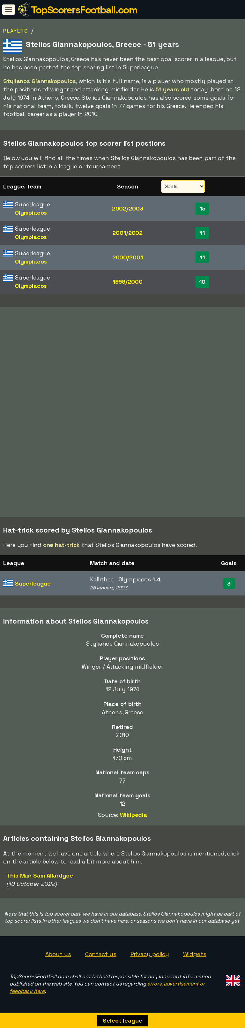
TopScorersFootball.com (84, 10)
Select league (122, 1020)
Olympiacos (31, 212)
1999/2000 (128, 281)
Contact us (100, 954)
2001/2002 (127, 232)
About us (58, 954)
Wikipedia (133, 814)
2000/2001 (127, 257)
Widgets (194, 954)
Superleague (33, 583)
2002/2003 (127, 208)
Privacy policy (149, 954)
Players (15, 30)
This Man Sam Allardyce (39, 875)
